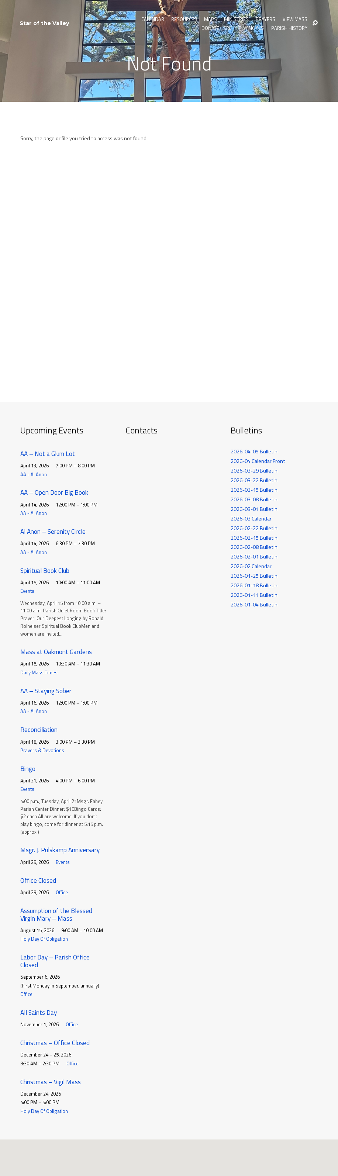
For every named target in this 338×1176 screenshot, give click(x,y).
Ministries (236, 19)
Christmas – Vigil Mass (50, 1082)
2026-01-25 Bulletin (254, 576)
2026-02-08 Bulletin (254, 547)
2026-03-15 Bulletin (254, 490)
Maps (210, 19)
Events (27, 591)
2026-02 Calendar (251, 566)
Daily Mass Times (39, 672)
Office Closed (38, 880)
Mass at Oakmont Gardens (56, 652)
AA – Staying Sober (46, 691)
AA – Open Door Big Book (54, 492)
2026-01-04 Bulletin (254, 605)
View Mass (295, 19)
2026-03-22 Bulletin (254, 480)
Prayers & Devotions (42, 750)
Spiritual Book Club (44, 570)
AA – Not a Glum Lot (47, 454)
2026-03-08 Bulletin (254, 499)
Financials (251, 28)
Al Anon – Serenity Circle (53, 531)
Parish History (289, 28)
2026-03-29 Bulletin (254, 471)
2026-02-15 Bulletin (254, 538)
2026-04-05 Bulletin (254, 451)
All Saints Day (38, 1012)
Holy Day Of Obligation (44, 938)
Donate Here (216, 28)
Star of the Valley (44, 23)
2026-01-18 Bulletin (254, 585)
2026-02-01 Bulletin (254, 557)
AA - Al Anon (33, 474)
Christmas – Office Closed (55, 1043)
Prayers (265, 19)
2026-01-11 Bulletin (254, 595)
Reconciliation (39, 729)
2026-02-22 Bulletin (254, 528)
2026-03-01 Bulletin (254, 509)
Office (62, 892)
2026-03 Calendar (251, 519)
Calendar (152, 19)
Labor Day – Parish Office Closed (55, 961)
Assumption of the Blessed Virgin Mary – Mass (56, 914)
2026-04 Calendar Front (258, 461)
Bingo (27, 769)
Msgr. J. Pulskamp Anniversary (60, 850)
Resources (184, 19)
